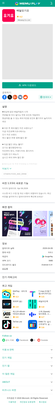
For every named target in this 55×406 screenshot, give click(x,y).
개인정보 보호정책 (27, 402)
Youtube (44, 340)
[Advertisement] (27, 51)
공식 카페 (10, 340)
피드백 (5, 269)
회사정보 (42, 402)
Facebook (24, 340)
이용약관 (12, 402)
